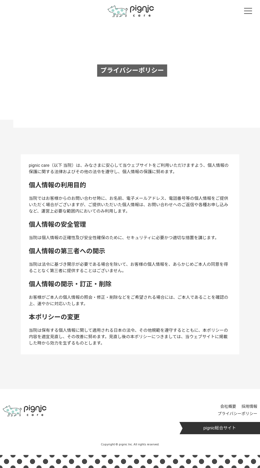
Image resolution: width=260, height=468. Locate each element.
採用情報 (249, 406)
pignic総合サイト (219, 427)
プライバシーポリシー (237, 413)
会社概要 (228, 406)
